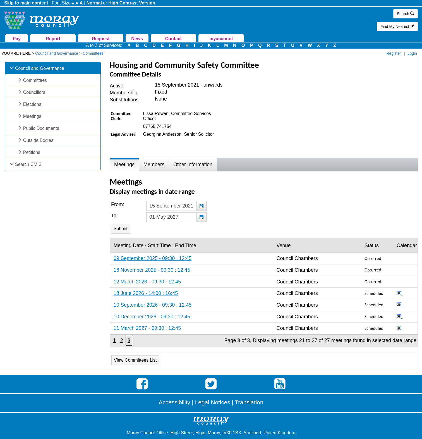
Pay (17, 38)
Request (100, 38)
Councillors (34, 92)
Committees (35, 80)
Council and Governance (39, 68)
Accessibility (174, 402)
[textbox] (176, 206)
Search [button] (405, 13)
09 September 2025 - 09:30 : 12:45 (152, 258)
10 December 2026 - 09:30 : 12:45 (152, 316)
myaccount (221, 38)
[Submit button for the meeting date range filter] (120, 229)
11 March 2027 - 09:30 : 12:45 (147, 328)
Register (394, 53)
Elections (32, 104)
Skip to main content (26, 3)
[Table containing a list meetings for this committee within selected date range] (264, 292)
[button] (201, 206)
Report (53, 38)
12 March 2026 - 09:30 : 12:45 (147, 282)
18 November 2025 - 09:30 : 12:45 (152, 270)
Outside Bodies (38, 140)
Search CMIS (28, 164)
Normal (94, 3)
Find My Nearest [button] (397, 26)
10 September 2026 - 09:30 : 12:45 (152, 305)
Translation (249, 402)
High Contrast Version (131, 3)
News (137, 38)
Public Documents (41, 128)
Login (412, 53)
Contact (173, 38)
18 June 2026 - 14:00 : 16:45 (146, 293)
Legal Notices (212, 402)
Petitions (31, 152)
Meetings (32, 116)
